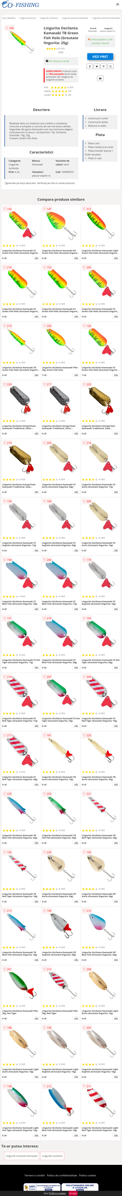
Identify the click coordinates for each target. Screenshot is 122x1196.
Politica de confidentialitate (62, 1175)
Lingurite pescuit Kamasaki (75, 18)
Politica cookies (87, 1175)
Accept (73, 1193)
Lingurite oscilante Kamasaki (106, 18)
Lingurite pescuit (28, 18)
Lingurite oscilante (49, 18)
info (36, 258)
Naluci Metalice (8, 18)
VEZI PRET (100, 56)
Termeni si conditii (34, 1175)
